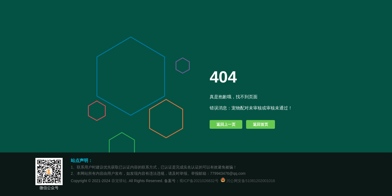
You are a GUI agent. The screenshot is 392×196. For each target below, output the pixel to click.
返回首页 (260, 124)
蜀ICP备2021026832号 (198, 181)
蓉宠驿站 (119, 181)
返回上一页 (225, 124)
